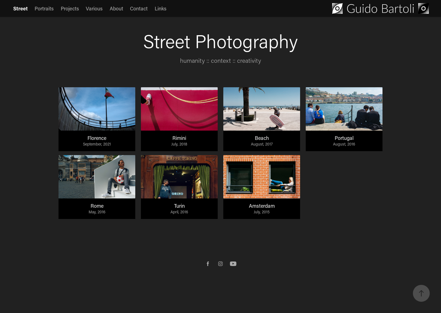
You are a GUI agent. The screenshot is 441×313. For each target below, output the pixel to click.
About (116, 8)
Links (160, 8)
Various (94, 8)
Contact (139, 8)
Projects (70, 8)
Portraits (44, 8)
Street (20, 8)
